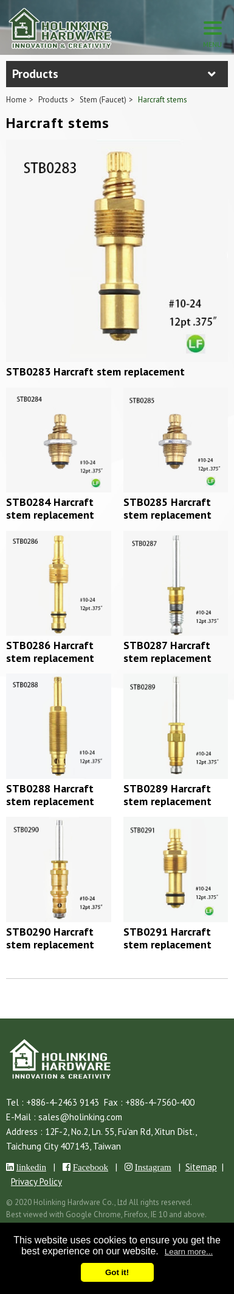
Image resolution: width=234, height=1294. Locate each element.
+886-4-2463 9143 (62, 1102)
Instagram (153, 1166)
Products (53, 99)
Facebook (90, 1166)
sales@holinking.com (80, 1117)
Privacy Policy (36, 1181)
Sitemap (201, 1167)
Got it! (117, 1272)
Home (16, 99)
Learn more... (189, 1251)
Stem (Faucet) (103, 99)
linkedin (31, 1166)
